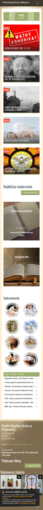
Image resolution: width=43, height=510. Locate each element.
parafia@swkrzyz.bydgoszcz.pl (20, 444)
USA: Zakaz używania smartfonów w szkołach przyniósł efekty (20, 398)
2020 (21, 16)
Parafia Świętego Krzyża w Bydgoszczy (16, 2)
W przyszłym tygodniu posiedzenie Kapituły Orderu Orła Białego (20, 394)
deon (13, 374)
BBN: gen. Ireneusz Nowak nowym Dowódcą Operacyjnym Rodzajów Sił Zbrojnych (20, 406)
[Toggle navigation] (37, 3)
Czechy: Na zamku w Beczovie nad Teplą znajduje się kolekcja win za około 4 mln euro (20, 390)
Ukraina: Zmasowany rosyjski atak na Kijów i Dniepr (20, 386)
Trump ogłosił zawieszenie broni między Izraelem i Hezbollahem (20, 382)
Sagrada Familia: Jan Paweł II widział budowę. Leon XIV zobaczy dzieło (20, 378)
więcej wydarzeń (30, 192)
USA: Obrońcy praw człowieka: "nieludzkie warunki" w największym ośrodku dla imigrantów (20, 402)
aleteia (21, 374)
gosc (6, 374)
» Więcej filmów (33, 466)
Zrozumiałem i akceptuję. (27, 503)
